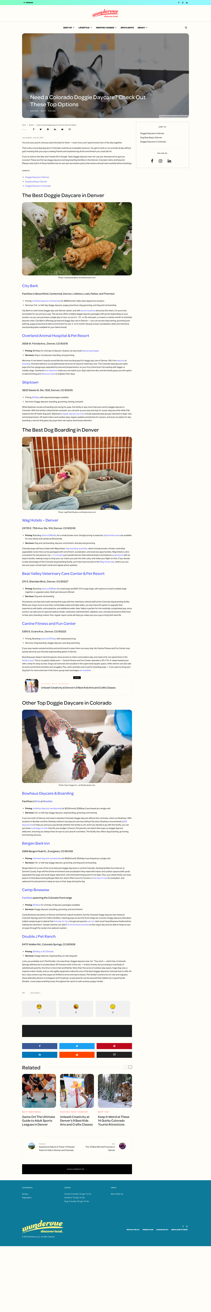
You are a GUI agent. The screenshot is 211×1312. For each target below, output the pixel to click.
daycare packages (90, 350)
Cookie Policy (162, 1230)
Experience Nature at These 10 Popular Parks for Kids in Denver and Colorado (57, 1147)
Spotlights (127, 27)
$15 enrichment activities (77, 924)
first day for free (61, 921)
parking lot (118, 555)
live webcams (51, 370)
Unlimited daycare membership (46, 301)
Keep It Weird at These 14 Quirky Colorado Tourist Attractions (113, 1120)
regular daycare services (73, 413)
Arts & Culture (46, 685)
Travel (106, 1112)
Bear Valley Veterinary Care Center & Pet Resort (63, 573)
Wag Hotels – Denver (40, 519)
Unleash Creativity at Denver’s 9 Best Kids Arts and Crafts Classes (78, 688)
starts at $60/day (49, 535)
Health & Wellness (35, 1112)
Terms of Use (148, 1230)
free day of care (100, 878)
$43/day (36, 905)
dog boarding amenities (76, 548)
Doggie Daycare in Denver (37, 177)
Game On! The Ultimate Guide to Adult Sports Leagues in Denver (38, 1120)
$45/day (36, 397)
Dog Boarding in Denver (36, 181)
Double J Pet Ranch (39, 936)
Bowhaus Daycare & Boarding (48, 793)
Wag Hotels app (107, 561)
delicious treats (48, 374)
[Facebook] (179, 2)
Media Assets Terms (179, 1230)
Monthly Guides (105, 27)
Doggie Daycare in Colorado (38, 186)
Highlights (26, 1197)
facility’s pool (28, 660)
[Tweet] (41, 129)
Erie (37, 801)
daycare (120, 360)
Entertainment (64, 685)
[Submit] (62, 129)
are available (85, 670)
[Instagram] (183, 2)
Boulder (48, 801)
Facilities (27, 897)
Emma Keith (34, 111)
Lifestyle (84, 27)
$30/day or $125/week (43, 951)
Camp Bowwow (35, 889)
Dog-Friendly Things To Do (76, 1201)
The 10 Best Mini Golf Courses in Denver (97, 1147)
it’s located (58, 555)
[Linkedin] (187, 2)
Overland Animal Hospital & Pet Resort (55, 335)
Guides (25, 1194)
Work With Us (117, 1194)
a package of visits (39, 828)
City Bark (30, 285)
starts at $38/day (49, 588)
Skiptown (30, 382)
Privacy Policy (133, 1230)
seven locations (88, 310)
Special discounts (112, 535)
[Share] (33, 129)
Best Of (67, 27)
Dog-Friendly (35, 993)
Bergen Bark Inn (36, 843)
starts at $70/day (48, 638)
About (141, 27)
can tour (91, 921)
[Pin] (48, 129)
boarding (26, 363)
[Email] (70, 129)
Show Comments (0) (77, 1169)
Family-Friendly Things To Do (77, 1194)
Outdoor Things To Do (74, 1197)
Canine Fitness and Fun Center (49, 623)
